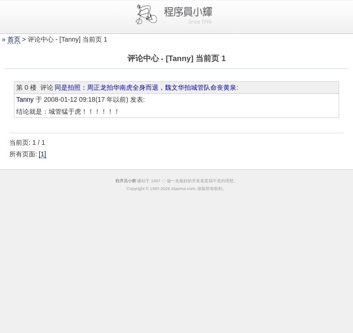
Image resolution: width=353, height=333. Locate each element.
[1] (42, 154)
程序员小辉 (125, 181)
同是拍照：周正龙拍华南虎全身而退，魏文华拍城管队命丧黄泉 (145, 87)
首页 (13, 39)
